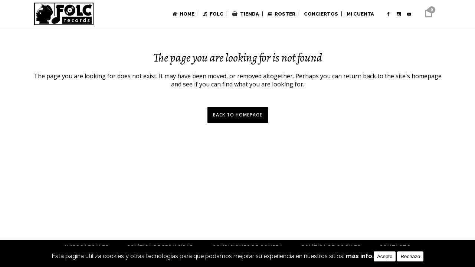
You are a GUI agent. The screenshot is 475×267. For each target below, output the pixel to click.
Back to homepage (237, 115)
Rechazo (410, 256)
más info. (360, 256)
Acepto (385, 256)
